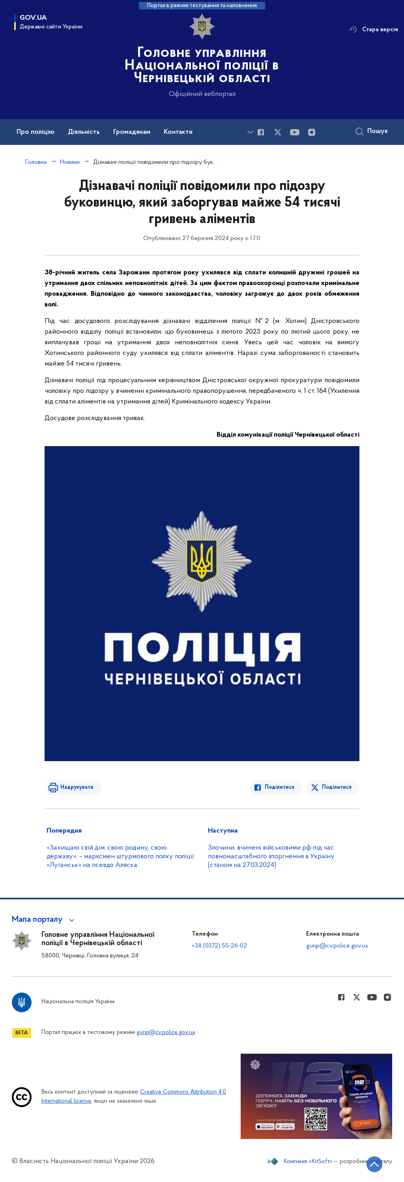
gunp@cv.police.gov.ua (337, 946)
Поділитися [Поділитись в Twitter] (337, 787)
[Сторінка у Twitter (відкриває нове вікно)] (277, 132)
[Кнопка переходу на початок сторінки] (374, 1164)
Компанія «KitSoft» (308, 1161)
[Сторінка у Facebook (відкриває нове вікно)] (261, 132)
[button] (44, 920)
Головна (36, 162)
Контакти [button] (178, 132)
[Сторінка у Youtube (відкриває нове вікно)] (294, 132)
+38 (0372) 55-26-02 (219, 946)
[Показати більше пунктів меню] (250, 132)
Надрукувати (77, 787)
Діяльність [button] (84, 132)
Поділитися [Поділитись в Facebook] (279, 787)
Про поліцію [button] (35, 132)
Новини (70, 162)
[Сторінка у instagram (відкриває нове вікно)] (311, 132)
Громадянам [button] (131, 132)
